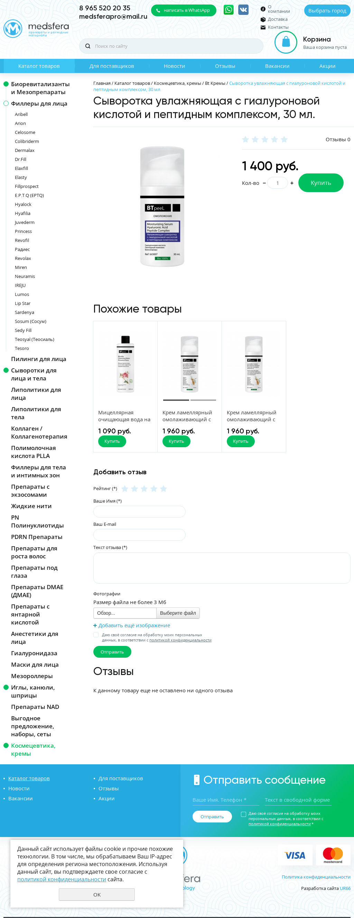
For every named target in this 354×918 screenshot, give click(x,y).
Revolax (23, 258)
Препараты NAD (35, 707)
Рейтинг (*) (105, 488)
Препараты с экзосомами (30, 490)
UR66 (345, 888)
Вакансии (277, 65)
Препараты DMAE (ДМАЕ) (37, 591)
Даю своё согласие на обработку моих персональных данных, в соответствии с (157, 637)
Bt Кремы (215, 83)
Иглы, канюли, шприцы (33, 691)
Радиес (22, 249)
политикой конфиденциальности (180, 639)
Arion (20, 123)
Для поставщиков (112, 65)
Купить (321, 183)
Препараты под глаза (34, 571)
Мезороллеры (32, 676)
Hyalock (23, 204)
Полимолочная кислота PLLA (33, 452)
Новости (174, 65)
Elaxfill (21, 168)
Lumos (22, 294)
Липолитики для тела (36, 413)
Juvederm (25, 222)
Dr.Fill (20, 159)
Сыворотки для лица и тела (34, 374)
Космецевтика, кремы (33, 749)
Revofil (22, 240)
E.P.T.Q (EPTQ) (29, 195)
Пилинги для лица (38, 359)
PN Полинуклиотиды (37, 521)
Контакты (278, 27)
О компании (279, 9)
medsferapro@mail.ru (113, 16)
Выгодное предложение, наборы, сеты (32, 726)
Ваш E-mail (104, 524)
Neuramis (25, 276)
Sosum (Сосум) (30, 321)
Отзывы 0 (338, 139)
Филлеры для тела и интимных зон (38, 471)
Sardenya (24, 312)
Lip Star (22, 303)
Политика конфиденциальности (316, 877)
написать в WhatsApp (187, 10)
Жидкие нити (31, 506)
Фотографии (106, 594)
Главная (102, 83)
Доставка (278, 19)
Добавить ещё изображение (134, 625)
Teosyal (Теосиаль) (34, 339)
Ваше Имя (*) (107, 501)
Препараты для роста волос (34, 552)
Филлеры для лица (39, 103)
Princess (23, 231)
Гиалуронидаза (34, 653)
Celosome (25, 132)
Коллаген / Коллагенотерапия (39, 432)
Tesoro (22, 348)
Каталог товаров (39, 65)
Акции (327, 65)
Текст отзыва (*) (110, 547)
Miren (21, 267)
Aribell (21, 114)
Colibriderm (27, 141)
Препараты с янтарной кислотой (30, 614)
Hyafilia (22, 213)
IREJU (20, 285)
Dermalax (25, 150)
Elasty (21, 177)
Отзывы (225, 65)
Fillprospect (27, 186)
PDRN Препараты (37, 537)
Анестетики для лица (34, 638)
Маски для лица (35, 664)
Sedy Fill (23, 330)
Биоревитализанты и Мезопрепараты (40, 88)
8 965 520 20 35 (104, 8)
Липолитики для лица (36, 394)
